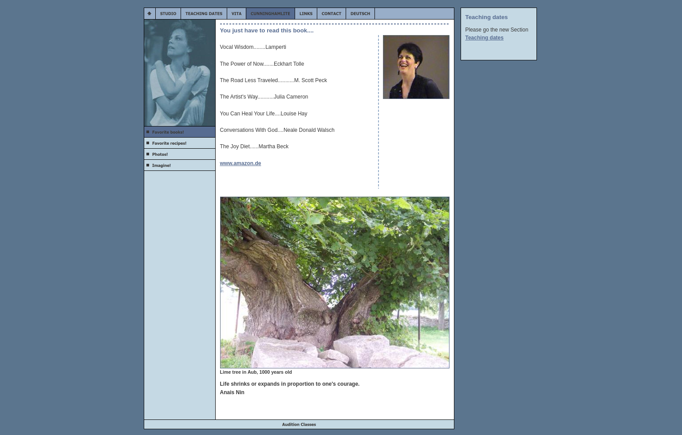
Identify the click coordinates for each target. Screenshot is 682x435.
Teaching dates (484, 38)
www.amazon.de (240, 163)
